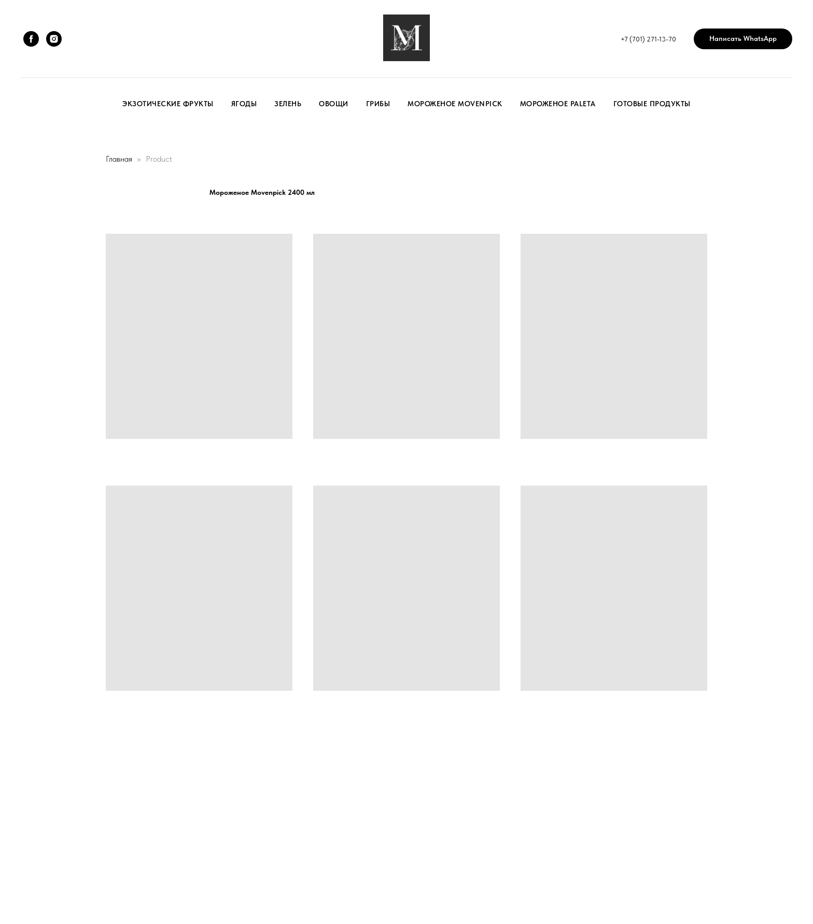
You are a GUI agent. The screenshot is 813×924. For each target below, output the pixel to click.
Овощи (333, 103)
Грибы (378, 103)
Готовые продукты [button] (652, 103)
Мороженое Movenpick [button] (455, 103)
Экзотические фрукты (168, 103)
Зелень (287, 103)
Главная (119, 159)
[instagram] (54, 39)
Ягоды (244, 103)
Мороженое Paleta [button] (558, 103)
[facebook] (31, 39)
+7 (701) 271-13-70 (648, 39)
